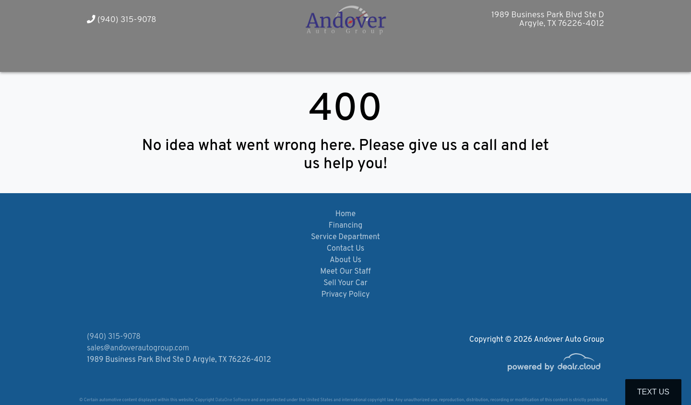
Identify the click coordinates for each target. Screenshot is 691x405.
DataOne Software (232, 400)
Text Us (653, 392)
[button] (164, 54)
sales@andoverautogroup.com (138, 348)
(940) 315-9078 (121, 19)
